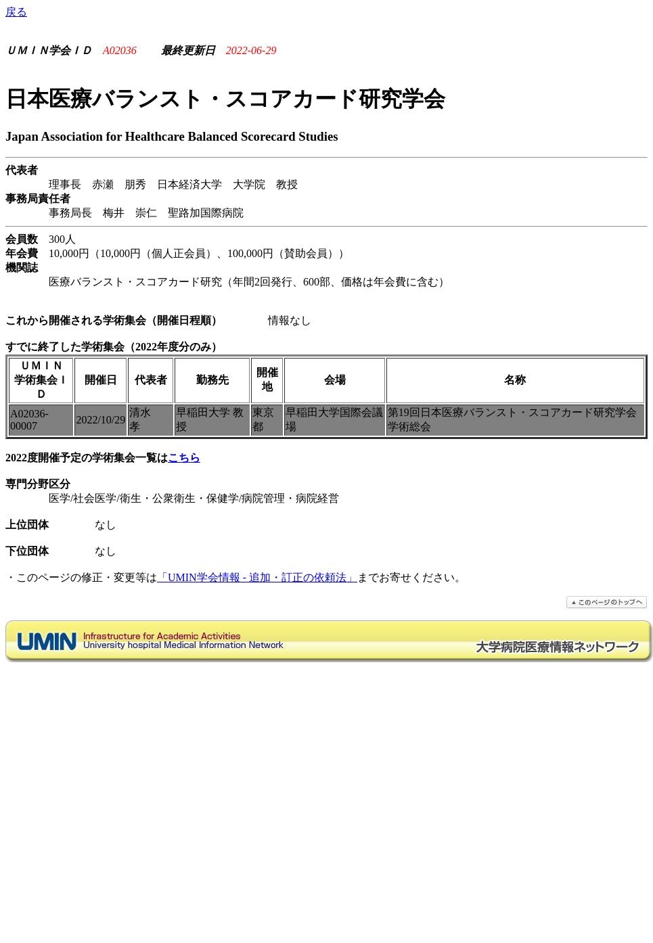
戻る (16, 12)
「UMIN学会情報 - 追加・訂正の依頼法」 (257, 577)
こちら (184, 457)
